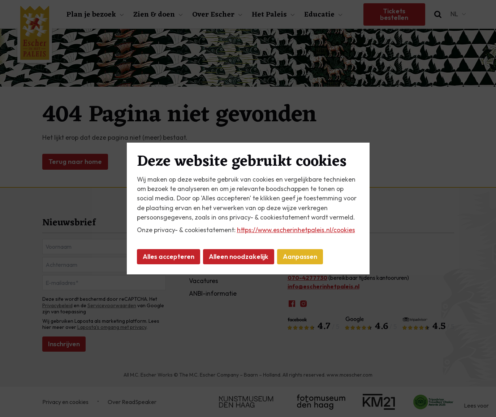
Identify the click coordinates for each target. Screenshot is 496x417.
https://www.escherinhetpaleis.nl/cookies (296, 230)
